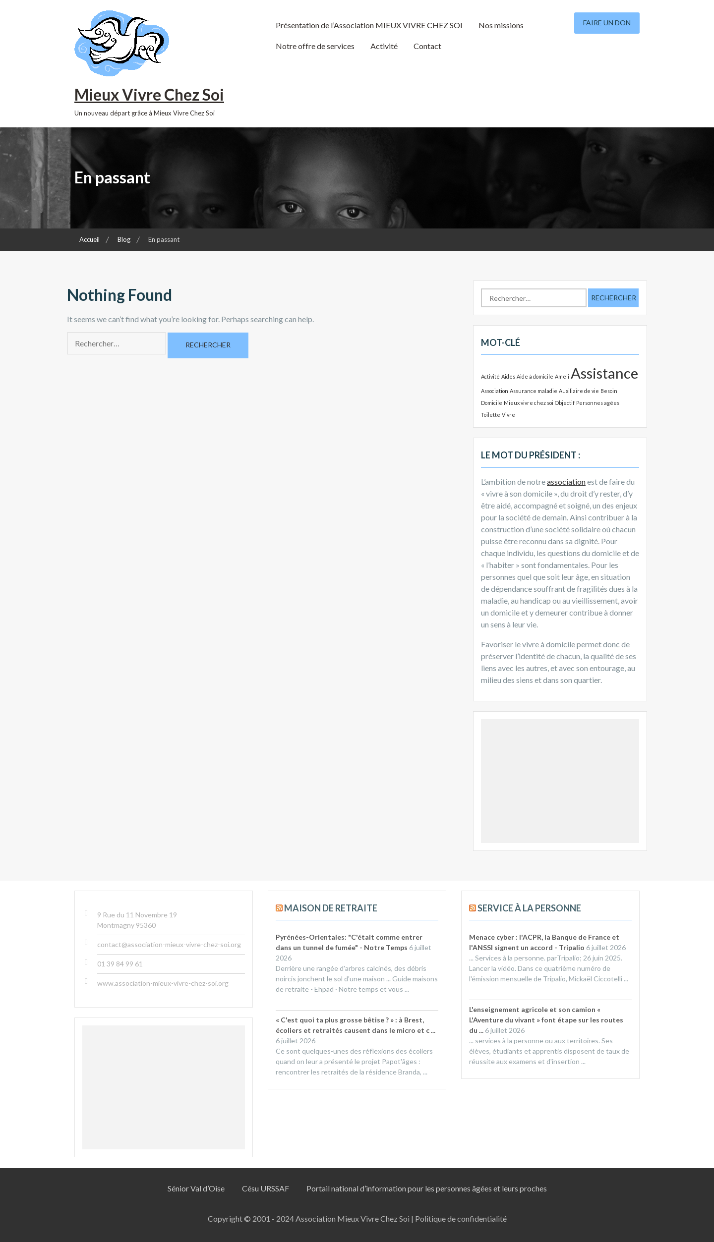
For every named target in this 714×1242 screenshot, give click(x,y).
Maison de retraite (330, 908)
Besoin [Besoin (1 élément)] (608, 391)
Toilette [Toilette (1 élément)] (490, 414)
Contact (427, 46)
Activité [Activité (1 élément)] (490, 376)
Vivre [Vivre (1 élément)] (508, 414)
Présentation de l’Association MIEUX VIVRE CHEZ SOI (369, 25)
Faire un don (607, 22)
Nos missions (501, 25)
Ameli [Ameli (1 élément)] (562, 376)
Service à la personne (529, 908)
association (566, 481)
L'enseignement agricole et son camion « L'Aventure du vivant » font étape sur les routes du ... (546, 1019)
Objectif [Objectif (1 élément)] (565, 402)
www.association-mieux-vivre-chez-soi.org (163, 983)
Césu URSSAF (265, 1188)
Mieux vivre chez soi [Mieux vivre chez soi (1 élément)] (528, 402)
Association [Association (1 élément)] (494, 391)
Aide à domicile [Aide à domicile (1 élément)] (535, 376)
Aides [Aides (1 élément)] (508, 376)
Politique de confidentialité (461, 1218)
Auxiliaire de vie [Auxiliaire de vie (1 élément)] (579, 391)
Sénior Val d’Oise (196, 1188)
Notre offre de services (315, 46)
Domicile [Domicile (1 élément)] (491, 402)
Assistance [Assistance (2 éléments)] (604, 373)
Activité (384, 46)
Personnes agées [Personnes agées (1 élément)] (597, 402)
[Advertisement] (560, 781)
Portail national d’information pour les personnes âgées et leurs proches (426, 1188)
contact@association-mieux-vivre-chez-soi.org (169, 944)
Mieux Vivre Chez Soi (149, 94)
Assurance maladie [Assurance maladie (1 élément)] (533, 391)
